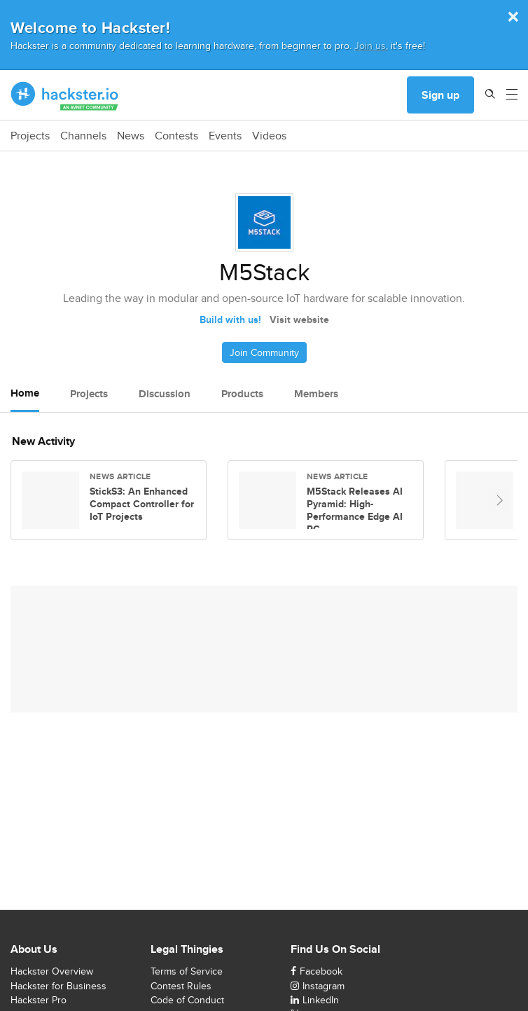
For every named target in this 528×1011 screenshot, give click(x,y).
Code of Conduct (187, 1000)
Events (225, 136)
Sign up (440, 95)
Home (25, 393)
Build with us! (230, 319)
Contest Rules (181, 986)
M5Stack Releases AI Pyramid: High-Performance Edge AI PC (355, 510)
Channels (83, 136)
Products (242, 393)
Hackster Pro (39, 1000)
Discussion (164, 393)
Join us (370, 45)
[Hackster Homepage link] (65, 95)
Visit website (299, 319)
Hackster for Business (58, 986)
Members (316, 393)
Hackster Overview (52, 971)
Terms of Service (187, 971)
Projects (30, 136)
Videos (269, 136)
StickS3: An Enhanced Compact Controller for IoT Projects (142, 504)
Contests (176, 136)
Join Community (264, 352)
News (130, 136)
